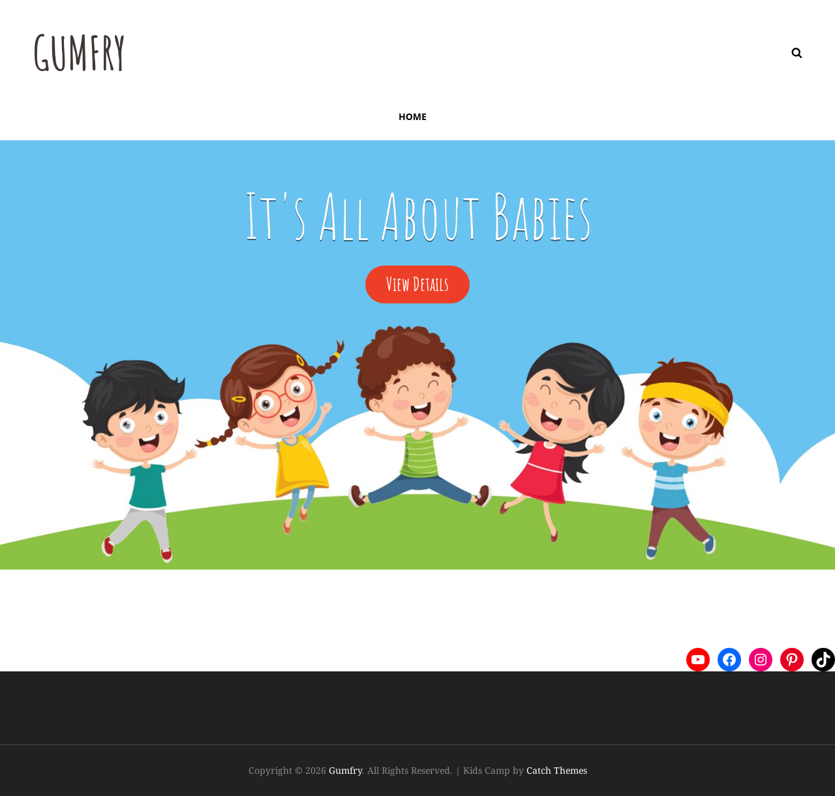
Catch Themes (556, 770)
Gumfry (80, 53)
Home (413, 116)
